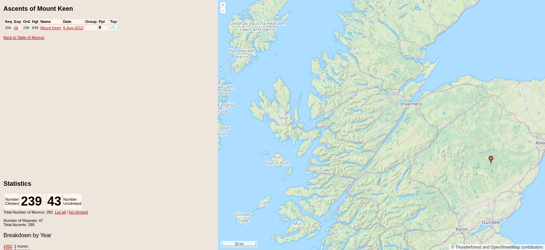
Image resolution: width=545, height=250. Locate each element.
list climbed (78, 212)
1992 (7, 246)
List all (60, 212)
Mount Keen (50, 28)
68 (16, 28)
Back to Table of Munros (23, 37)
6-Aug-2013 (73, 28)
